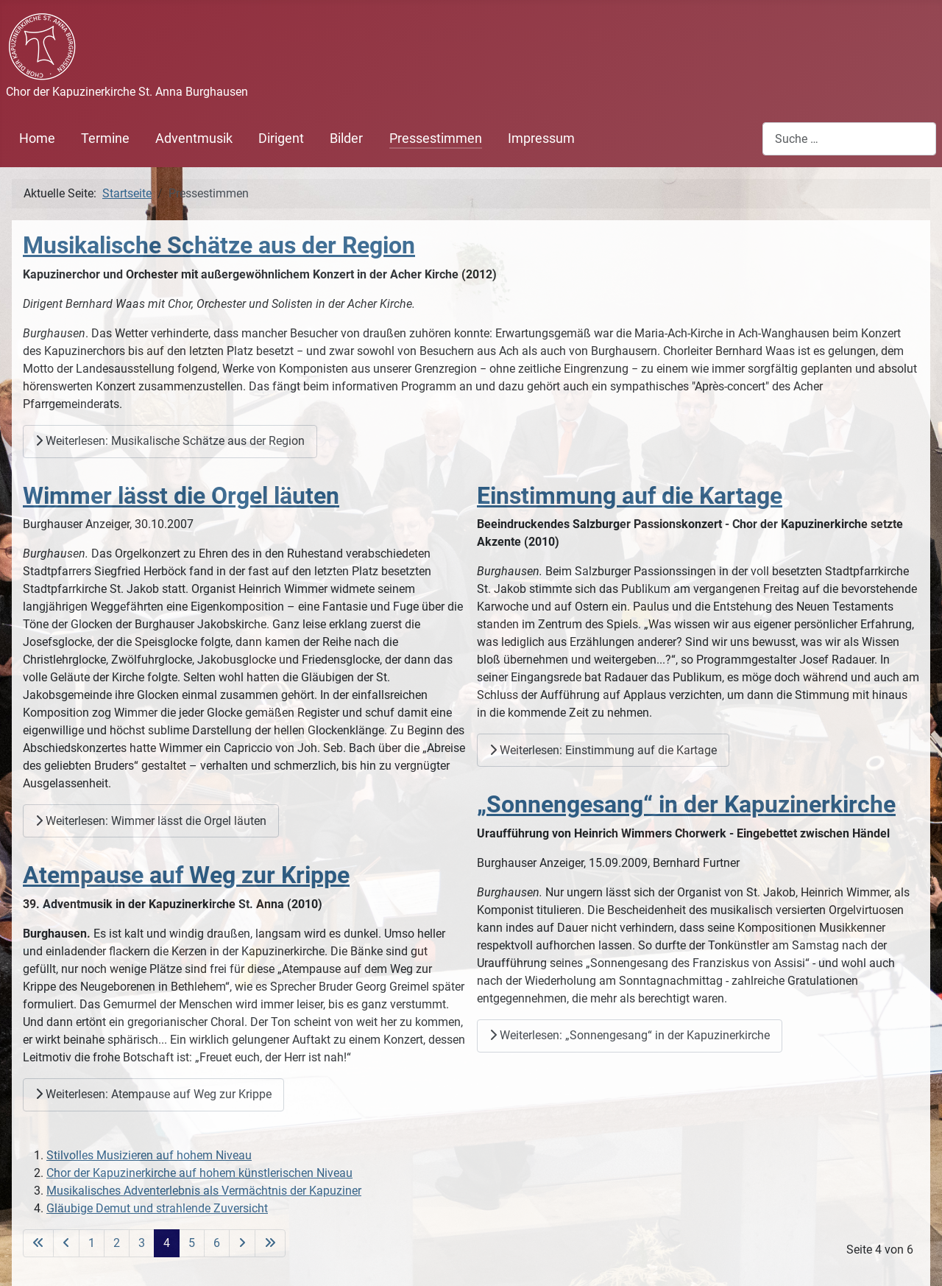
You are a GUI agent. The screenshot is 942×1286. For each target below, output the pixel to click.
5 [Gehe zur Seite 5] (191, 1243)
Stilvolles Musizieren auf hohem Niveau (149, 1155)
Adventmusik (194, 138)
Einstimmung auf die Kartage (629, 496)
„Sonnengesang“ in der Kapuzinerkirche (686, 804)
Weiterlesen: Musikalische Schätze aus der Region (170, 441)
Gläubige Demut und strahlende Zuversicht (157, 1208)
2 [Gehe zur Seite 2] (116, 1243)
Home (37, 138)
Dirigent (281, 138)
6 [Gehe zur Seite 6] (216, 1243)
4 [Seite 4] (166, 1243)
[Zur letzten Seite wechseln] (270, 1243)
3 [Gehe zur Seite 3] (141, 1243)
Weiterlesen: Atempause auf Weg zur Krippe (153, 1094)
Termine (105, 138)
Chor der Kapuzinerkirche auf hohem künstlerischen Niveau (199, 1173)
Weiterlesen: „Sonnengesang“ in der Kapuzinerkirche (629, 1035)
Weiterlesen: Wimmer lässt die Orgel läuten (150, 821)
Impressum (541, 138)
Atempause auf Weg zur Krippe (186, 875)
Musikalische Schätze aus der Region (219, 245)
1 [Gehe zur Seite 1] (91, 1243)
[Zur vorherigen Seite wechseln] (66, 1243)
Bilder (346, 138)
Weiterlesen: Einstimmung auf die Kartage (603, 750)
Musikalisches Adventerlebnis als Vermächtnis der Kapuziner (203, 1191)
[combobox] (849, 138)
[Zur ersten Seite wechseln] (38, 1243)
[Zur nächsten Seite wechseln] (242, 1243)
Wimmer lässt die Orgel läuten (181, 496)
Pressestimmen (435, 138)
